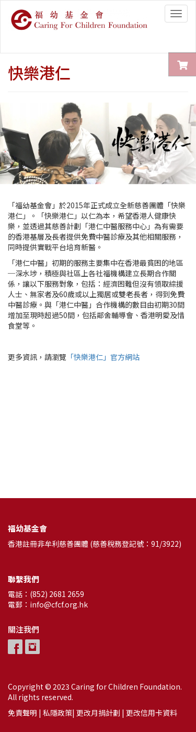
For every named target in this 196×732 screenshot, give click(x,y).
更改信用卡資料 (151, 712)
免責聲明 (22, 712)
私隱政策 (57, 712)
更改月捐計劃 (98, 712)
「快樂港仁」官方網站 (103, 357)
